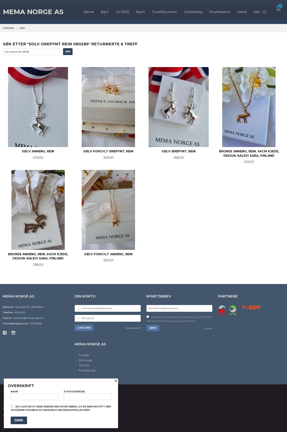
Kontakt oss (86, 370)
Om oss (83, 365)
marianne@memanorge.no (28, 318)
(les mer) (84, 410)
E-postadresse (87, 395)
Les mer (208, 328)
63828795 (19, 312)
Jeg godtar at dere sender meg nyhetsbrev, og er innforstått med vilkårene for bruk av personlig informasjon (179, 319)
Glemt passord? (133, 327)
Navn (34, 395)
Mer (257, 10)
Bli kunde (85, 360)
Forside (83, 355)
